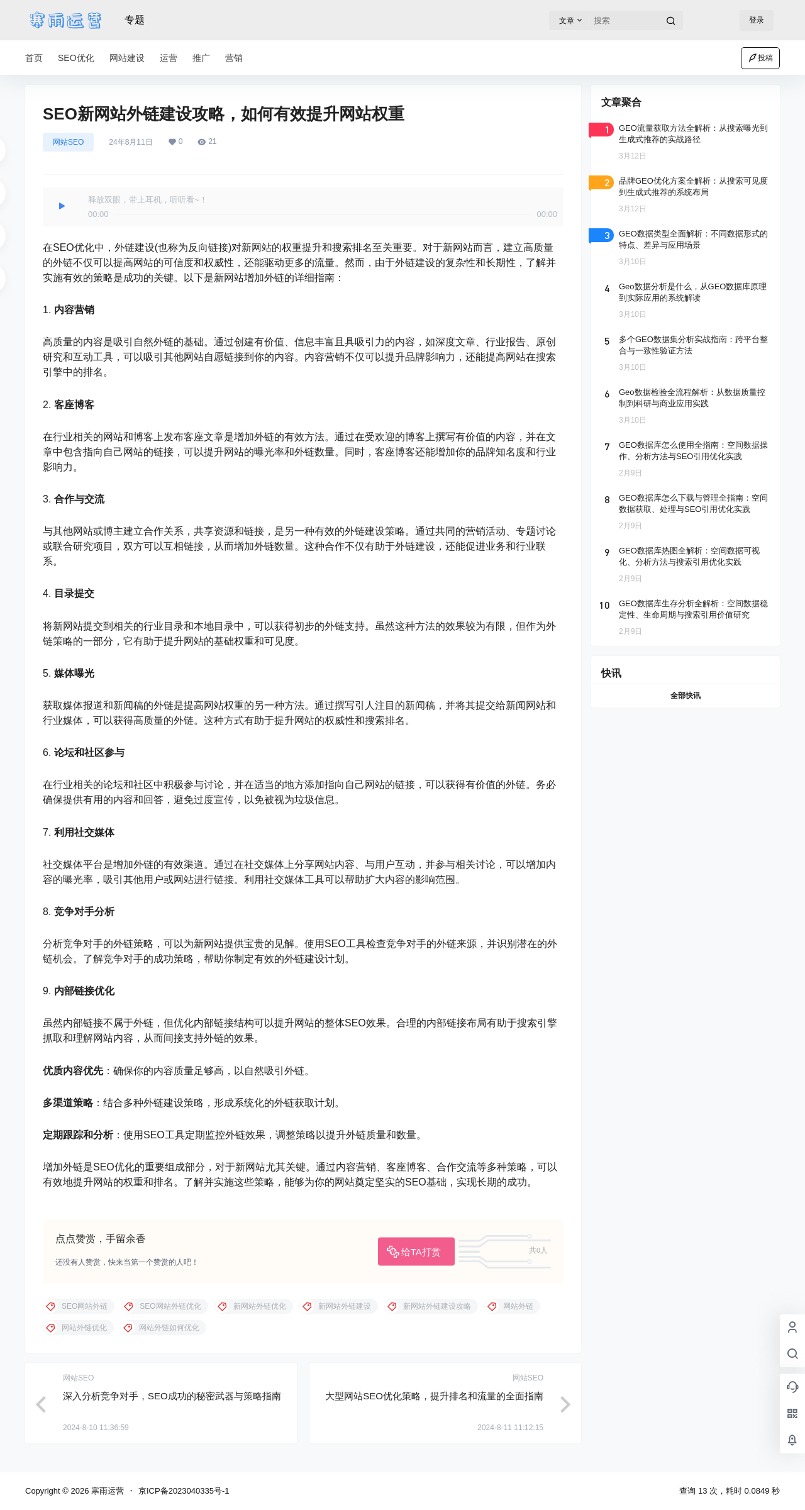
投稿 (760, 58)
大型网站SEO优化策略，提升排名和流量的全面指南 (434, 1396)
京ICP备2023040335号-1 (184, 1491)
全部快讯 (685, 695)
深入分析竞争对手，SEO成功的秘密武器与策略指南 (172, 1396)
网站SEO (68, 142)
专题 (135, 19)
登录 (756, 20)
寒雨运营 (106, 1491)
